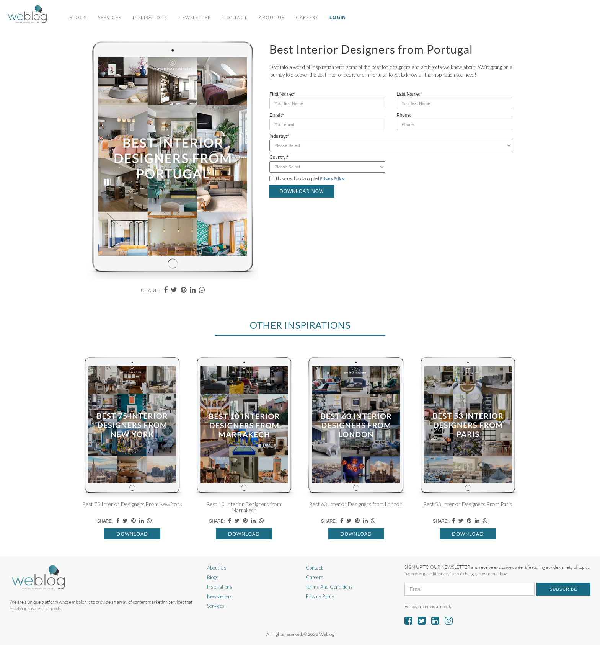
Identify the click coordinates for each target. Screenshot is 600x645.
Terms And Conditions (329, 587)
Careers (307, 17)
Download (132, 534)
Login (337, 17)
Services (109, 17)
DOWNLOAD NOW (302, 191)
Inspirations (150, 17)
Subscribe (563, 589)
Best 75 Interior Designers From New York (132, 504)
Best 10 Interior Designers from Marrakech (244, 507)
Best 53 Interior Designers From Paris (467, 504)
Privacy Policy (332, 178)
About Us (271, 17)
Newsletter (194, 17)
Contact (234, 17)
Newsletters (220, 596)
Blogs (77, 17)
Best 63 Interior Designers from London (356, 504)
